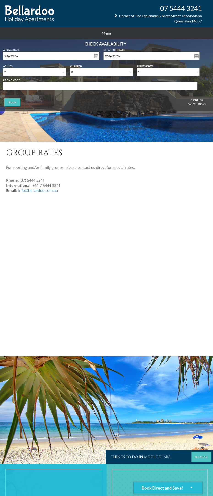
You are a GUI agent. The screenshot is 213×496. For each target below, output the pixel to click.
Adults (8, 65)
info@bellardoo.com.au (38, 190)
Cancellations (196, 104)
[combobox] (34, 72)
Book (12, 102)
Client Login (198, 100)
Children (76, 65)
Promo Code (11, 79)
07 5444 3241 (181, 8)
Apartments (145, 65)
